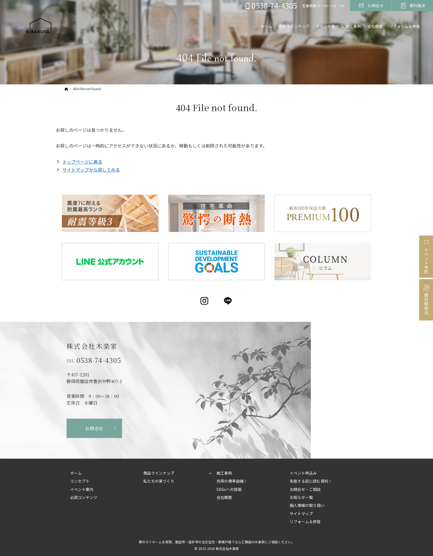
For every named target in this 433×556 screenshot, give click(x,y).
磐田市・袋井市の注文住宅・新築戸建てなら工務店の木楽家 (220, 541)
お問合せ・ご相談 (305, 489)
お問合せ (94, 428)
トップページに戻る (82, 161)
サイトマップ (301, 513)
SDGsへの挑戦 (229, 489)
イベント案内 (81, 489)
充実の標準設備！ (231, 481)
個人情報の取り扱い (307, 505)
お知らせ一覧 (301, 497)
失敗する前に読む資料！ (311, 481)
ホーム (76, 473)
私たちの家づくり (158, 481)
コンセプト (79, 481)
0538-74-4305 (98, 360)
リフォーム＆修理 (404, 27)
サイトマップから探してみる (91, 169)
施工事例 (224, 473)
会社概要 (224, 497)
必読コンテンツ (83, 497)
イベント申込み (303, 473)
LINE (228, 301)
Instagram (204, 301)
